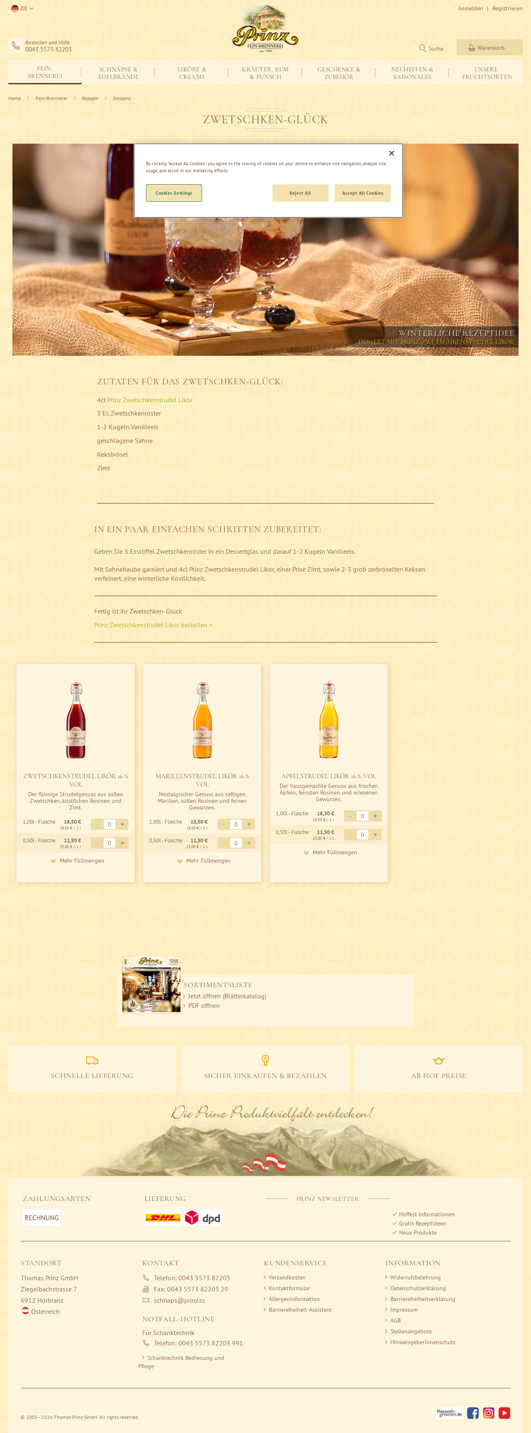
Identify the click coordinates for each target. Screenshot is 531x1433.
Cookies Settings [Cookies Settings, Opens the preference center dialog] (174, 193)
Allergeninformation (294, 1299)
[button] (21, 8)
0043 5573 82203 (48, 49)
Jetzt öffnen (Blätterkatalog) (227, 996)
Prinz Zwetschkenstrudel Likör (150, 400)
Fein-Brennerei (52, 98)
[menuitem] (45, 71)
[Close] (391, 153)
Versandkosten (287, 1277)
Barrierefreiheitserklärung (422, 1299)
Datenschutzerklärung (418, 1288)
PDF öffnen (204, 1005)
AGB (395, 1320)
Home (15, 98)
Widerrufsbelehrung (415, 1277)
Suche (436, 48)
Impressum (404, 1309)
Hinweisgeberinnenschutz (422, 1342)
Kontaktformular (289, 1288)
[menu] (265, 72)
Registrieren (507, 8)
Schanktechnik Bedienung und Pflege (181, 1362)
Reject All (300, 193)
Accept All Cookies (362, 193)
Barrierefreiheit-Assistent (300, 1309)
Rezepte (91, 98)
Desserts (122, 98)
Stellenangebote (411, 1331)
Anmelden (470, 8)
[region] (268, 180)
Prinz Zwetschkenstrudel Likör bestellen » (153, 625)
